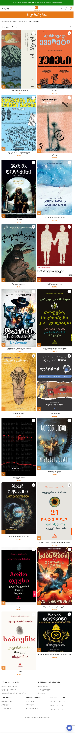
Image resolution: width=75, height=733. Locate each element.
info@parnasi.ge (32, 708)
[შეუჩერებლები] (54, 382)
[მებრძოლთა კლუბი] (54, 253)
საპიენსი (19, 671)
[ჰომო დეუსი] (18, 576)
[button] (3, 87)
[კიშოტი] (54, 124)
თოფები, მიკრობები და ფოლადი (55, 349)
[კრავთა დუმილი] (18, 382)
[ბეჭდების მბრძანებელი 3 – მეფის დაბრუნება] (54, 631)
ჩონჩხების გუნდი (54, 472)
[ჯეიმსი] (54, 59)
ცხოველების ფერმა (18, 284)
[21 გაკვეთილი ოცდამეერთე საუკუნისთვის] (54, 511)
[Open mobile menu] (5, 8)
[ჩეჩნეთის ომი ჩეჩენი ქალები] (18, 123)
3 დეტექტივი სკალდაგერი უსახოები (18, 349)
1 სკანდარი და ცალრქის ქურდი (54, 607)
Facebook (30, 701)
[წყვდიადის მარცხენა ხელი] (54, 187)
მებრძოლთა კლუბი (54, 284)
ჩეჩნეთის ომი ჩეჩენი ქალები (19, 153)
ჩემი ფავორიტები (44, 690)
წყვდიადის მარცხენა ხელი (55, 217)
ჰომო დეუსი (18, 607)
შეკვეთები (41, 693)
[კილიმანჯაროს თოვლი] (18, 59)
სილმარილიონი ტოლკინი (18, 536)
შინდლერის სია (19, 478)
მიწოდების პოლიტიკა (9, 686)
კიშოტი (54, 155)
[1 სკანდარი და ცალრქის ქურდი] (54, 576)
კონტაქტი (5, 705)
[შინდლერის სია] (18, 447)
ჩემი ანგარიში (43, 686)
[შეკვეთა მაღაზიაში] (70, 26)
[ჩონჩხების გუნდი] (54, 444)
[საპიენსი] (18, 640)
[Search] (62, 8)
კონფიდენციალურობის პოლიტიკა (13, 693)
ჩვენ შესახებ (6, 708)
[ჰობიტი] (18, 189)
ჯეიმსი (54, 90)
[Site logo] (37, 8)
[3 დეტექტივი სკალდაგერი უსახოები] (18, 318)
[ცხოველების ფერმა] (18, 253)
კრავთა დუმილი (19, 413)
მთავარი (4, 21)
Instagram (30, 705)
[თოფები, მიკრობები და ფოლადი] (54, 318)
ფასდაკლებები (6, 701)
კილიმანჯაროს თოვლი (19, 90)
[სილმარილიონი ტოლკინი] (18, 508)
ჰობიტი (19, 219)
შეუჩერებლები (54, 413)
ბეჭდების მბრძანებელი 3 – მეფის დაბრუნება (54, 654)
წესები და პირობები (8, 690)
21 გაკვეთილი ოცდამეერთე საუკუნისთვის (54, 542)
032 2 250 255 (58, 709)
